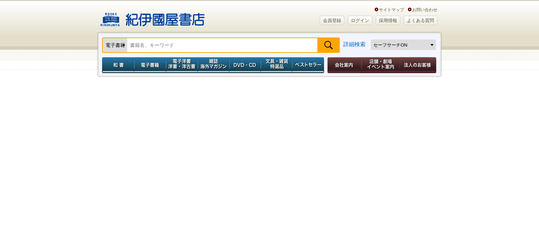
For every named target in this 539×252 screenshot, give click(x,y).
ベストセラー (308, 65)
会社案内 (343, 65)
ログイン (360, 20)
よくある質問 (420, 20)
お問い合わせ (424, 9)
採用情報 (388, 20)
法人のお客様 (418, 65)
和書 (117, 65)
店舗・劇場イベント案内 (380, 65)
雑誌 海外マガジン (213, 65)
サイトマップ (391, 9)
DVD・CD (245, 65)
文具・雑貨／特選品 (276, 65)
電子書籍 (150, 65)
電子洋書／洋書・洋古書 (181, 65)
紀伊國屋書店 (152, 17)
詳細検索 (354, 44)
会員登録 (332, 20)
